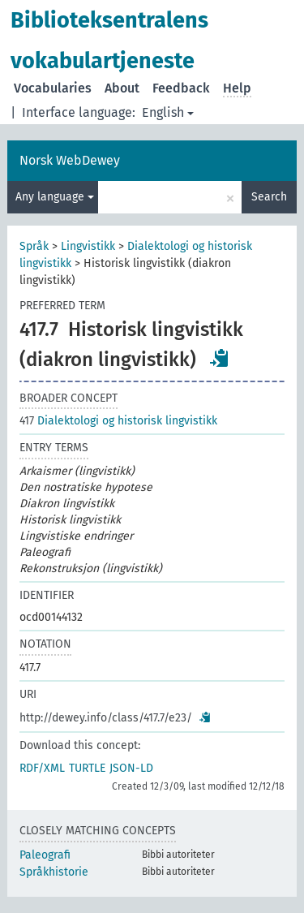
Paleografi (45, 855)
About (122, 88)
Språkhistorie (53, 872)
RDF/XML (42, 768)
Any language (54, 197)
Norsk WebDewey (69, 160)
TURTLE (87, 768)
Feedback (181, 88)
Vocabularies (53, 88)
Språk (34, 246)
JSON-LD (131, 768)
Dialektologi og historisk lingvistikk (118, 421)
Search (269, 197)
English (168, 112)
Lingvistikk (88, 246)
